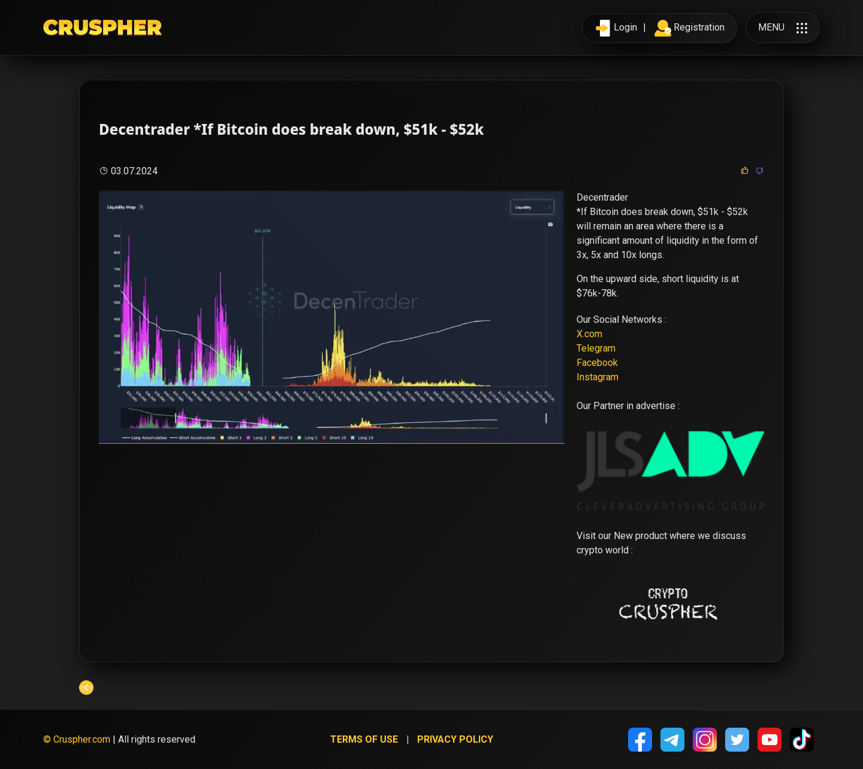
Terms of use (364, 739)
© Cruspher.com (76, 739)
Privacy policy (455, 739)
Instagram (597, 377)
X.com (589, 334)
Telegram (596, 348)
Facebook (597, 362)
